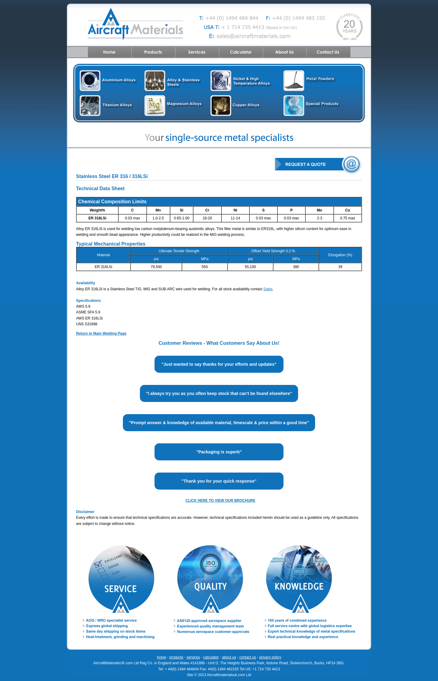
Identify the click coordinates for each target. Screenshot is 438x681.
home (161, 657)
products (176, 657)
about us (229, 657)
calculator (211, 657)
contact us (247, 657)
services (193, 657)
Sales (268, 289)
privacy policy (270, 657)
